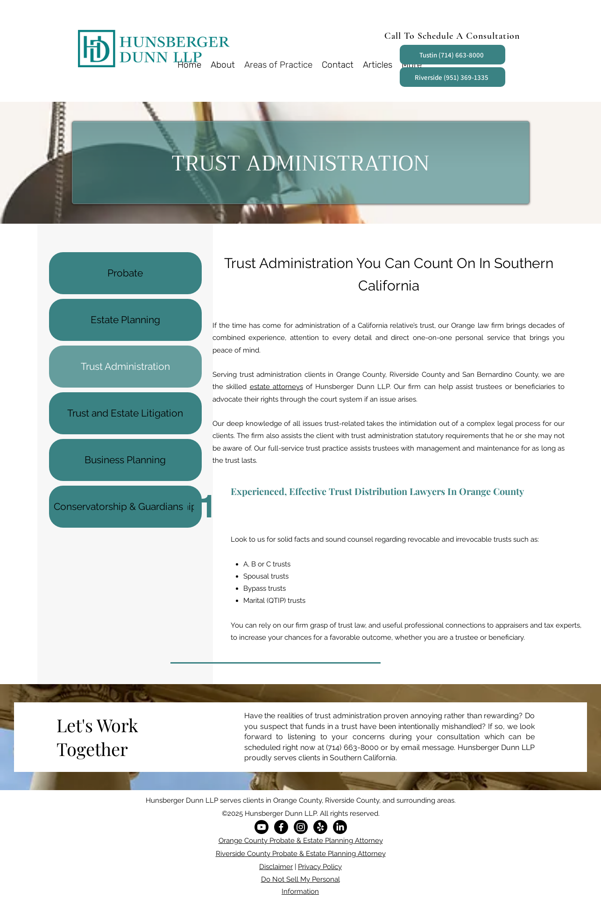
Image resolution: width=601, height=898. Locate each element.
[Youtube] (262, 827)
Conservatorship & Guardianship (125, 506)
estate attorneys (276, 386)
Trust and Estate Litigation (125, 413)
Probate (125, 273)
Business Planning (125, 460)
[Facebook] (281, 827)
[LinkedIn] (340, 827)
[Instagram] (301, 827)
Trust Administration (125, 366)
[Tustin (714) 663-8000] (452, 54)
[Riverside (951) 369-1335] (452, 77)
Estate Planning (125, 319)
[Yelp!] (320, 827)
